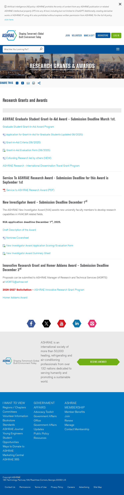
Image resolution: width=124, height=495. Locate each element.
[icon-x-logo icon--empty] (47, 323)
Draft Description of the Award (19, 229)
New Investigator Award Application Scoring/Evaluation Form (39, 245)
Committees (10, 411)
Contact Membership (77, 429)
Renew (69, 420)
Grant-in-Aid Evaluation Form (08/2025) (28, 150)
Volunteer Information (15, 416)
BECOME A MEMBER (98, 361)
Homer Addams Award (15, 297)
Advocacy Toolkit (44, 411)
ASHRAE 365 (11, 459)
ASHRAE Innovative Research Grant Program (59, 289)
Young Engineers (13, 433)
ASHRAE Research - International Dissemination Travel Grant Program (41, 165)
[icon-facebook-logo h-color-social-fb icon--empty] (31, 323)
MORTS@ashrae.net (16, 281)
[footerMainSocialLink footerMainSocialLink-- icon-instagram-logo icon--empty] (92, 323)
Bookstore (103, 35)
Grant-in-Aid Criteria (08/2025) (23, 142)
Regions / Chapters (14, 407)
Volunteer (77, 35)
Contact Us (10, 487)
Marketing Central (13, 455)
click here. (9, 19)
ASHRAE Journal (13, 429)
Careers (71, 487)
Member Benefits (75, 411)
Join (67, 35)
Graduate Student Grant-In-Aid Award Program (28, 126)
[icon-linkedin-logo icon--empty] (77, 323)
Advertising (84, 487)
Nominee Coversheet (17, 237)
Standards (9, 424)
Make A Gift (89, 35)
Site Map (98, 487)
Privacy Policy (57, 487)
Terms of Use (41, 487)
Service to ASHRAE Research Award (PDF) (30, 190)
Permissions (24, 487)
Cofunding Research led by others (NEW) (28, 158)
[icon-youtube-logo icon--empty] (62, 323)
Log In (116, 35)
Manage (69, 424)
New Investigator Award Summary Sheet (28, 253)
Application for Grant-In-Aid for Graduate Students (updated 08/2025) (44, 134)
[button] (119, 5)
